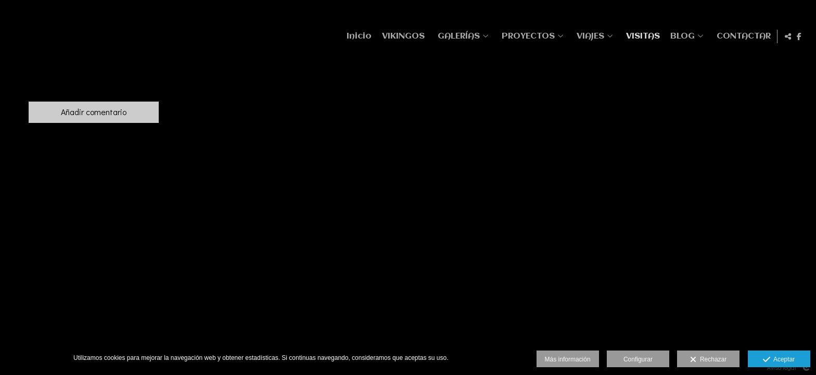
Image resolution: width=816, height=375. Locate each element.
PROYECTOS (526, 36)
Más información (568, 359)
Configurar (638, 359)
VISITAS (641, 36)
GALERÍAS (457, 36)
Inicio (357, 36)
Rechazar (708, 360)
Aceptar (779, 360)
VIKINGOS (401, 36)
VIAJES (589, 36)
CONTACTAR (742, 36)
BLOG (681, 36)
